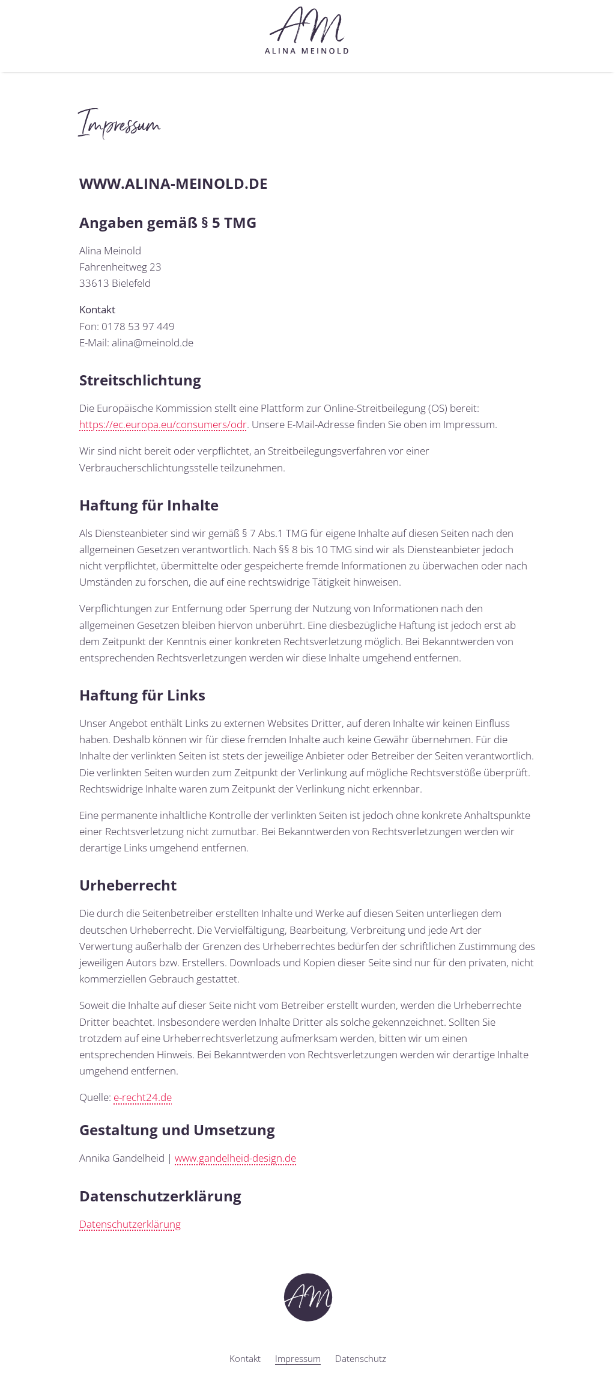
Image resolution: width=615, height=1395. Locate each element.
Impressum (298, 1358)
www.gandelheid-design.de (235, 1158)
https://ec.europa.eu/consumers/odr (163, 424)
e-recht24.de (143, 1097)
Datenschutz (360, 1358)
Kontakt (245, 1358)
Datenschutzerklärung (130, 1224)
